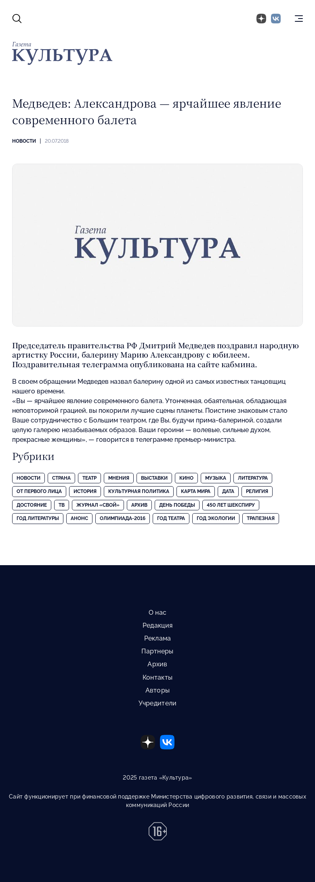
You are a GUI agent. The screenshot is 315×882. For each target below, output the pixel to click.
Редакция (157, 625)
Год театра (171, 518)
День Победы (177, 505)
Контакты (157, 677)
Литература (253, 478)
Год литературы (38, 518)
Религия (257, 491)
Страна (61, 478)
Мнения (118, 478)
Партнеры (157, 651)
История (85, 491)
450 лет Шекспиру (231, 505)
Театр (89, 478)
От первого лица (39, 491)
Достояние (32, 505)
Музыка (215, 478)
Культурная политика (138, 491)
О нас (157, 612)
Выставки (154, 478)
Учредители (158, 703)
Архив (139, 505)
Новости (24, 141)
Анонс (79, 518)
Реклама (157, 638)
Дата (228, 491)
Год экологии (216, 518)
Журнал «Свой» (98, 505)
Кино (186, 478)
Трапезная (261, 518)
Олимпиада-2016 (122, 518)
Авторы (157, 690)
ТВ (62, 505)
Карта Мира (195, 491)
